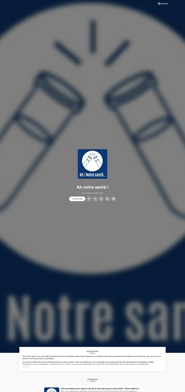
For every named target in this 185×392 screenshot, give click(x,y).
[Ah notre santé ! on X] (95, 198)
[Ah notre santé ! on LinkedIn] (107, 198)
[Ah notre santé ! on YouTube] (113, 198)
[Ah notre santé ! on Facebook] (89, 198)
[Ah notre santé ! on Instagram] (101, 198)
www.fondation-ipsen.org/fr (92, 193)
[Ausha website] (163, 3)
